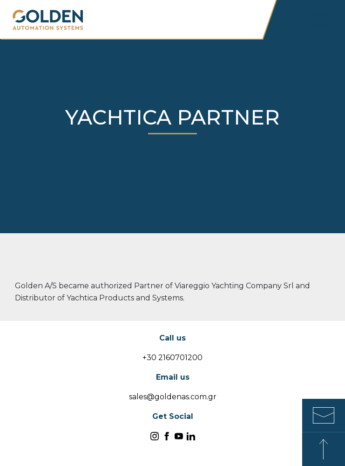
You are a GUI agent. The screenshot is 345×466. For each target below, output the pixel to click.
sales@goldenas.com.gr (172, 396)
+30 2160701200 (172, 357)
